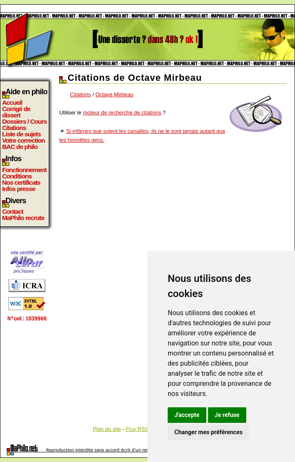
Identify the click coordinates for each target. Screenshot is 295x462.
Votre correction (23, 140)
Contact (12, 211)
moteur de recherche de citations (122, 112)
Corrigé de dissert (16, 112)
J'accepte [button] (187, 415)
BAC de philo (19, 146)
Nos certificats (21, 182)
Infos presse (18, 189)
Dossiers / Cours (24, 121)
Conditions (17, 176)
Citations (14, 128)
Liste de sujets (21, 134)
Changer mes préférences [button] (208, 432)
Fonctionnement (24, 170)
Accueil (12, 102)
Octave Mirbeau (114, 94)
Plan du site (107, 429)
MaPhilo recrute (23, 218)
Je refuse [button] (227, 415)
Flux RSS (137, 429)
